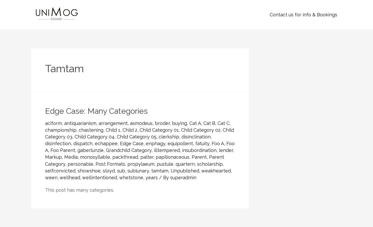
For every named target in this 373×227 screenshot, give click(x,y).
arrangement (113, 123)
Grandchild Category (129, 150)
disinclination (196, 136)
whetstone (131, 177)
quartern (185, 164)
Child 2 (130, 130)
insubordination (199, 150)
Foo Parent (63, 150)
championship (60, 130)
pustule (165, 164)
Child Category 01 (159, 130)
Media (71, 157)
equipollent (180, 143)
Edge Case (132, 143)
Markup (53, 157)
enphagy (155, 143)
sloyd (109, 170)
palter (146, 157)
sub (121, 170)
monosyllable (95, 157)
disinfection (58, 143)
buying (179, 123)
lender (226, 150)
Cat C (223, 123)
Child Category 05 (136, 136)
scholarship (210, 164)
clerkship (169, 136)
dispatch (82, 143)
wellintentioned (99, 177)
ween (51, 177)
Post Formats (110, 164)
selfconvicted (60, 170)
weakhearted (216, 170)
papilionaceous (172, 157)
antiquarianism (80, 123)
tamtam (159, 170)
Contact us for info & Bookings (303, 14)
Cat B (209, 123)
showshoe (89, 170)
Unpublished (185, 170)
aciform (53, 123)
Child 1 (113, 130)
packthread (125, 157)
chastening (91, 130)
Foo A (218, 143)
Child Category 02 (200, 130)
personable (80, 164)
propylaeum (140, 164)
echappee (106, 143)
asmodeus (141, 123)
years (152, 177)
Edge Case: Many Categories (96, 111)
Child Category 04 (94, 136)
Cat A (195, 123)
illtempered (167, 150)
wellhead (70, 177)
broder (162, 123)
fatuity (202, 143)
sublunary (138, 170)
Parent (199, 157)
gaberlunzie (90, 150)
